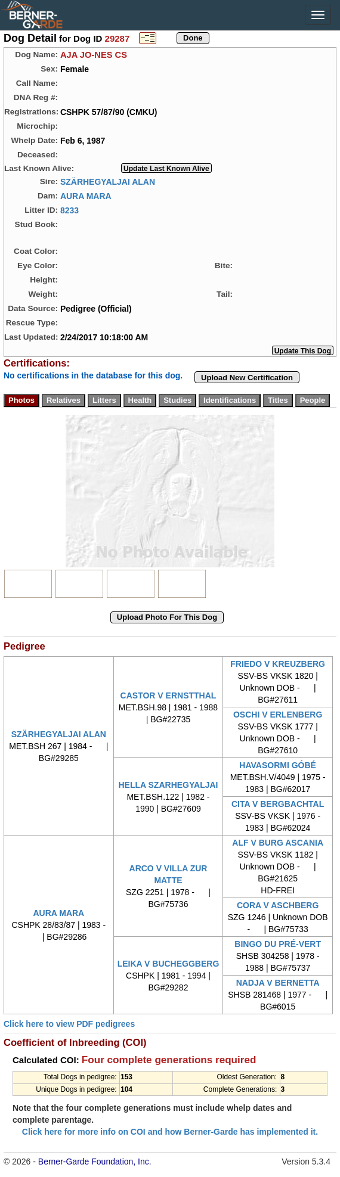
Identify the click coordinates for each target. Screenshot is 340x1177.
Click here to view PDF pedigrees (69, 1024)
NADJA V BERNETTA (278, 982)
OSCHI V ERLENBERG (277, 714)
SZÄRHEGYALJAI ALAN (107, 181)
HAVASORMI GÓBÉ (277, 765)
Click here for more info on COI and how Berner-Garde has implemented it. (170, 1131)
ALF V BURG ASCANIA (277, 842)
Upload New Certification (247, 377)
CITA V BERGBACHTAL (277, 804)
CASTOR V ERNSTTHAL (168, 695)
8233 (69, 210)
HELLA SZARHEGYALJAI (168, 785)
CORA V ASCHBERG (278, 905)
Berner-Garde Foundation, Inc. (95, 1161)
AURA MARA (86, 195)
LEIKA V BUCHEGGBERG (169, 963)
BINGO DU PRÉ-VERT (277, 944)
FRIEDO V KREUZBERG (277, 664)
